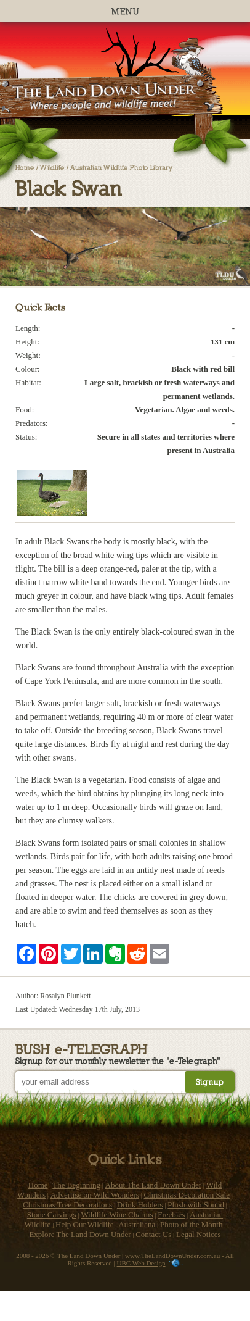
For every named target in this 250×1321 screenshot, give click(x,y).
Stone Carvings (51, 1214)
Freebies (171, 1214)
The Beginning (76, 1185)
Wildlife (52, 167)
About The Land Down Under (153, 1185)
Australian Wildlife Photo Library (121, 167)
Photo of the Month (191, 1224)
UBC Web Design (141, 1263)
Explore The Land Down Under (80, 1234)
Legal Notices (198, 1234)
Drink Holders (140, 1204)
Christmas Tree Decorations (67, 1204)
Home (24, 167)
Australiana (136, 1224)
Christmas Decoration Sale (187, 1194)
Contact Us (153, 1234)
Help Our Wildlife (84, 1224)
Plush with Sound (195, 1204)
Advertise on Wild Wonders (94, 1194)
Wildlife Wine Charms (117, 1214)
